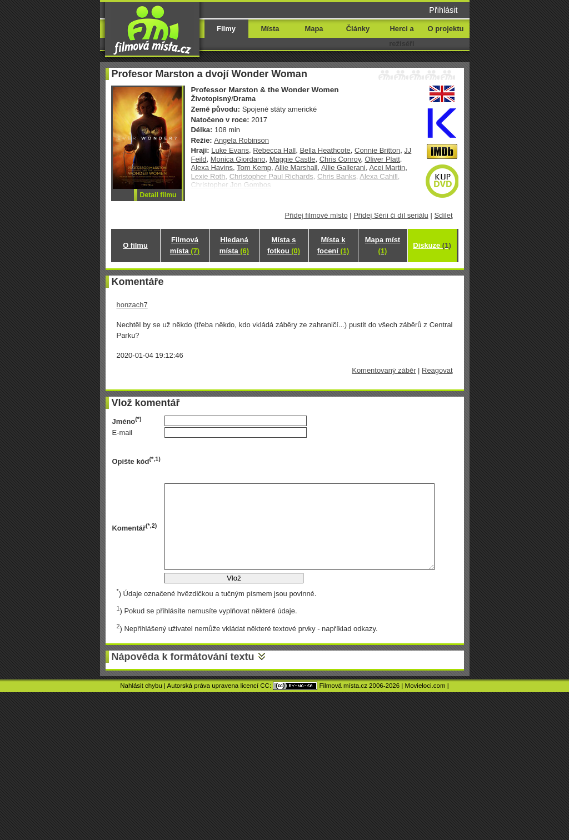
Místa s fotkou (283, 245)
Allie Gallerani (343, 167)
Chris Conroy (340, 159)
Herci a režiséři (401, 36)
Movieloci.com (425, 685)
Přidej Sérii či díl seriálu (390, 215)
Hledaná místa (234, 245)
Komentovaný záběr (384, 370)
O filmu (135, 245)
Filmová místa (184, 245)
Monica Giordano (238, 159)
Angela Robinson (241, 140)
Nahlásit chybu (141, 685)
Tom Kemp (254, 167)
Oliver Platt (382, 159)
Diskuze (432, 245)
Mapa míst (382, 245)
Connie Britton (377, 150)
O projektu (446, 28)
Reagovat (437, 370)
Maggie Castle (292, 159)
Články (358, 28)
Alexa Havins (212, 167)
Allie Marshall (295, 167)
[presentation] (248, 460)
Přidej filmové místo (316, 215)
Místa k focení (333, 245)
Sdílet (443, 215)
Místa (270, 28)
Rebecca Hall (274, 150)
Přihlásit (443, 10)
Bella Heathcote (325, 150)
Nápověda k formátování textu (183, 656)
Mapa (314, 28)
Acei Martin (387, 167)
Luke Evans (230, 150)
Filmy (226, 28)
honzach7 (132, 305)
